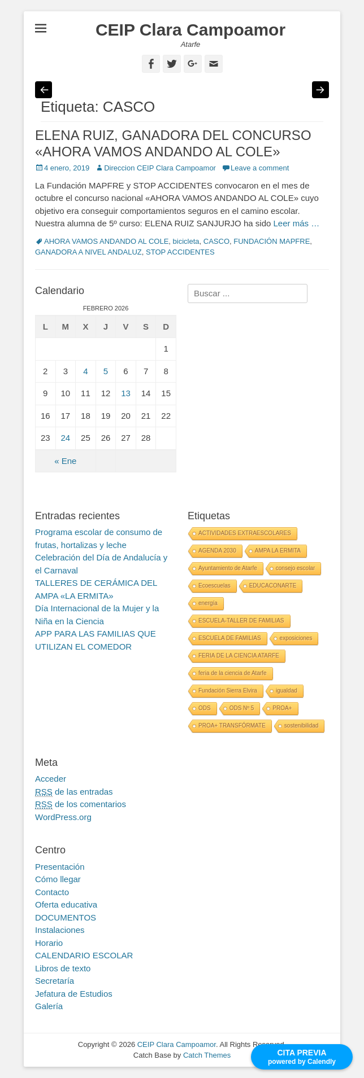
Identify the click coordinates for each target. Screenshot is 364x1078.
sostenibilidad (301, 725)
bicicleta (186, 241)
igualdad (286, 690)
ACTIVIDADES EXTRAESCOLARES (244, 533)
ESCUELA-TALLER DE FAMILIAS (241, 620)
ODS (204, 708)
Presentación (60, 866)
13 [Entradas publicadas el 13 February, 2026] (126, 393)
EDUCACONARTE (273, 585)
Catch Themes (207, 1055)
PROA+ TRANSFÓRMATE (232, 725)
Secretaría (54, 980)
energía (208, 603)
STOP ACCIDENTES (180, 252)
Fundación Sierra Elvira (227, 690)
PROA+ (282, 708)
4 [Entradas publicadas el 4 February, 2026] (85, 371)
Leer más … (296, 223)
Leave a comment (260, 168)
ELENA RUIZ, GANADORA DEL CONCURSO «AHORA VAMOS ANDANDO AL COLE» (173, 143)
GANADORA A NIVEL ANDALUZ (88, 252)
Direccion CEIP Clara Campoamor (160, 168)
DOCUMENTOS (65, 917)
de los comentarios (80, 804)
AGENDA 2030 (217, 550)
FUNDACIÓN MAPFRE (271, 241)
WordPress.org (63, 817)
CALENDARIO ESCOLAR (84, 955)
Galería (49, 1006)
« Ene (65, 461)
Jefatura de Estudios (73, 993)
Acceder (50, 778)
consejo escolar (295, 568)
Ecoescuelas (214, 585)
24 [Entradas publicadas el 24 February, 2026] (66, 437)
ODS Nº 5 (241, 708)
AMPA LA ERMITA (278, 550)
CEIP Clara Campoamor (190, 29)
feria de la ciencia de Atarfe (232, 673)
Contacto (52, 892)
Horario (49, 943)
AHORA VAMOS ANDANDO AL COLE (106, 241)
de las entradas (74, 792)
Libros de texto (62, 968)
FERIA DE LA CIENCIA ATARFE (238, 655)
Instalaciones (60, 930)
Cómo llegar (58, 879)
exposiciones (296, 638)
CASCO (216, 241)
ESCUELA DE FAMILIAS (229, 638)
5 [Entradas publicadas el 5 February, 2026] (105, 371)
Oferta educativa (66, 904)
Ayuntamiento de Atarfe (227, 568)
